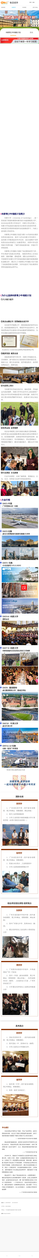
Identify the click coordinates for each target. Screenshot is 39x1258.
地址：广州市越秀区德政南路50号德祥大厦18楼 (17, 1251)
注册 (32, 2)
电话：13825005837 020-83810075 (14, 1242)
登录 (28, 2)
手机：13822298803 (9, 1246)
